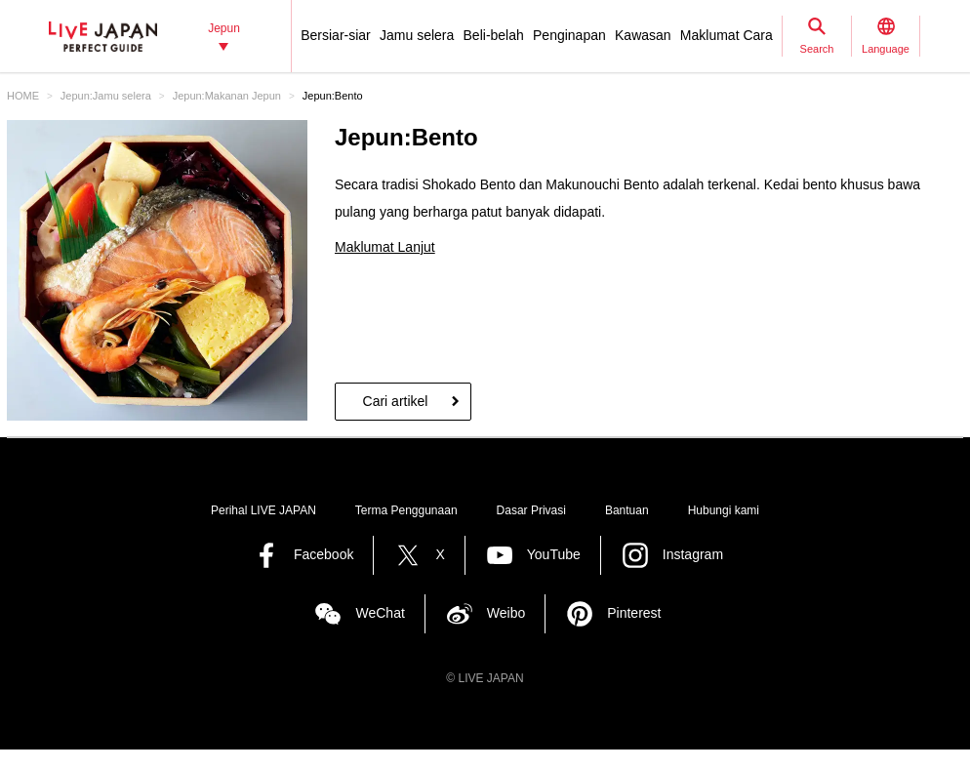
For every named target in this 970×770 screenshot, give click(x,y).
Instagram (693, 554)
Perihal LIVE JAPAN (263, 510)
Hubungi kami (723, 510)
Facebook (323, 554)
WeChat (379, 613)
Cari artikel (395, 401)
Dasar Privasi (531, 510)
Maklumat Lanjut (385, 247)
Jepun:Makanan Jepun (227, 95)
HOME (23, 95)
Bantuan (627, 510)
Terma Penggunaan (406, 510)
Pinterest (634, 613)
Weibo (506, 613)
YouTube (554, 554)
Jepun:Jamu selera (106, 95)
